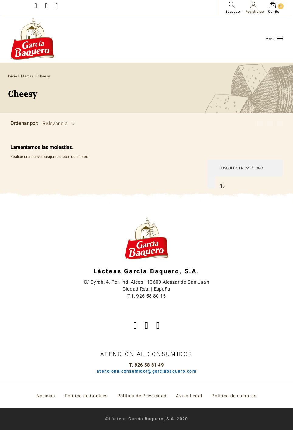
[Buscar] (244, 168)
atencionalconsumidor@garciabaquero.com (146, 371)
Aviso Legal (189, 396)
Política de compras (234, 396)
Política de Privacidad (142, 396)
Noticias (45, 396)
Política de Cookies (86, 396)
